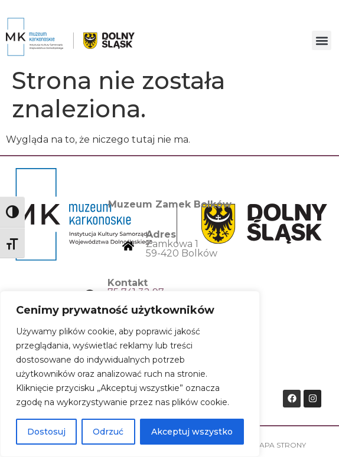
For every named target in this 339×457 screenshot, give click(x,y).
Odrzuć (108, 431)
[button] (321, 40)
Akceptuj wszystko (192, 431)
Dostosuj (46, 431)
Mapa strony (279, 444)
